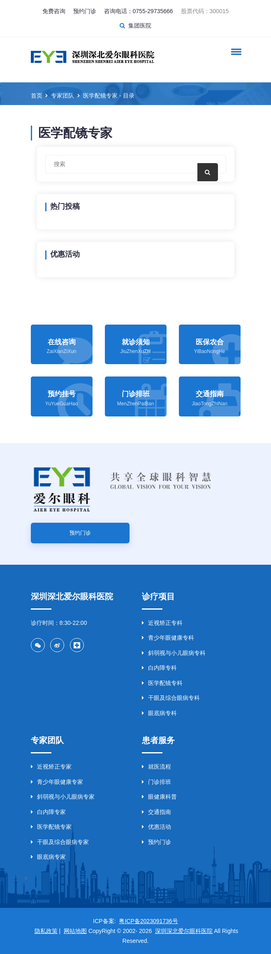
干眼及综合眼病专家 (60, 842)
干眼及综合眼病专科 (171, 697)
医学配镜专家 (51, 826)
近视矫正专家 (51, 766)
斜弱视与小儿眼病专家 (63, 796)
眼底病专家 (48, 856)
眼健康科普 (159, 796)
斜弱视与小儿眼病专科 (174, 653)
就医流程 (156, 766)
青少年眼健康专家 (57, 782)
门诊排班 (156, 782)
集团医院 (139, 25)
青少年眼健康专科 (168, 637)
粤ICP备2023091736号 (148, 921)
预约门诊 (84, 11)
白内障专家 (48, 812)
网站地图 (75, 931)
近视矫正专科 (162, 623)
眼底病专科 (159, 713)
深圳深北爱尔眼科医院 (184, 931)
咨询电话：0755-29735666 (138, 11)
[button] (235, 51)
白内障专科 (159, 667)
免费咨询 (53, 11)
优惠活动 (156, 826)
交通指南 (156, 812)
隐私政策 (46, 931)
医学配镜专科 (162, 683)
